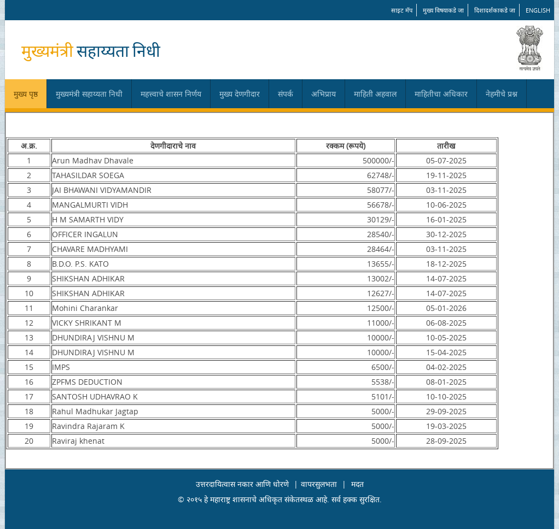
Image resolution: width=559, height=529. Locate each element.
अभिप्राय (323, 94)
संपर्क (285, 94)
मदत (357, 484)
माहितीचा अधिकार (441, 94)
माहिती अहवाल (375, 94)
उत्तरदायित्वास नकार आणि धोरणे (242, 484)
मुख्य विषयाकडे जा (443, 10)
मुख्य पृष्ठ (26, 94)
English (538, 10)
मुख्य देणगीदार (239, 94)
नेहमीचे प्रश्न (501, 94)
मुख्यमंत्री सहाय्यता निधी (89, 94)
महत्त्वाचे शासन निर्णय (171, 94)
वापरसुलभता (319, 484)
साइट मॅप (401, 10)
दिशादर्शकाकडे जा (494, 10)
